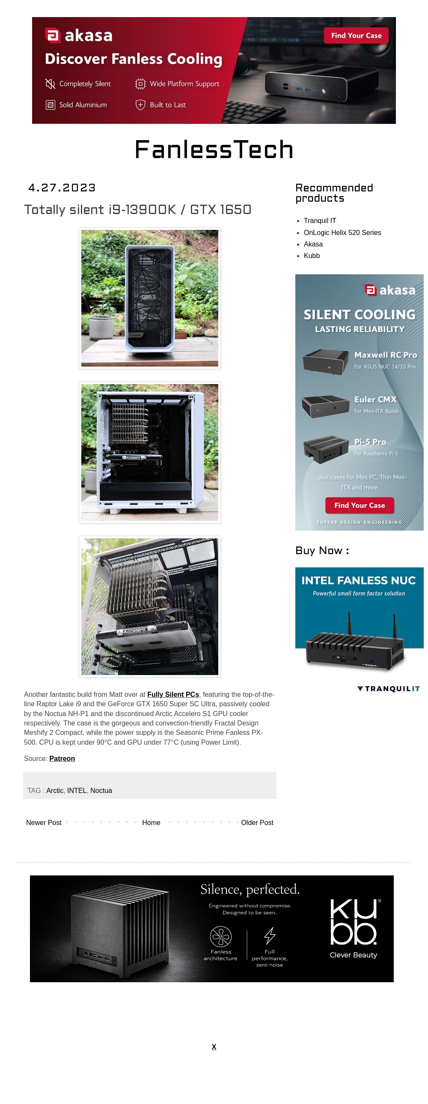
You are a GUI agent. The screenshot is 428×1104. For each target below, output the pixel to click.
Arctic (54, 790)
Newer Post (44, 822)
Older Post (257, 822)
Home (151, 822)
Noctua (101, 790)
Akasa (313, 244)
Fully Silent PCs (173, 694)
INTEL (76, 790)
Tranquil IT (320, 220)
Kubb (312, 255)
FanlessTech (214, 152)
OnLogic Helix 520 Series (342, 232)
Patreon (62, 758)
